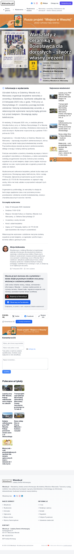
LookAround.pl (67, 545)
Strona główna (6, 9)
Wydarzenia (6, 508)
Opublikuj (6, 371)
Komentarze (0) (8, 322)
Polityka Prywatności (45, 517)
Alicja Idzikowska (17, 247)
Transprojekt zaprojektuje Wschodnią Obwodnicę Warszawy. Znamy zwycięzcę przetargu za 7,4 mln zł (65, 110)
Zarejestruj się (66, 3)
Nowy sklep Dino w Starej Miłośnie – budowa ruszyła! (64, 137)
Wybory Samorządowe (10, 520)
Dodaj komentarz (24, 321)
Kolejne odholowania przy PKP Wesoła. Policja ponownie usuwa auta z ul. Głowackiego (65, 126)
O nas (40, 505)
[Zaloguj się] (54, 3)
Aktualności (6, 505)
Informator (6, 511)
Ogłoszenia (6, 514)
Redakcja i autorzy (44, 508)
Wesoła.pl (13, 545)
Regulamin (42, 514)
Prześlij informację (9, 539)
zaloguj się (32, 349)
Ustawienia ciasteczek (46, 520)
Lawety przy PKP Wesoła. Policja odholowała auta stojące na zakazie (64, 96)
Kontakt (41, 511)
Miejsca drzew (7, 517)
